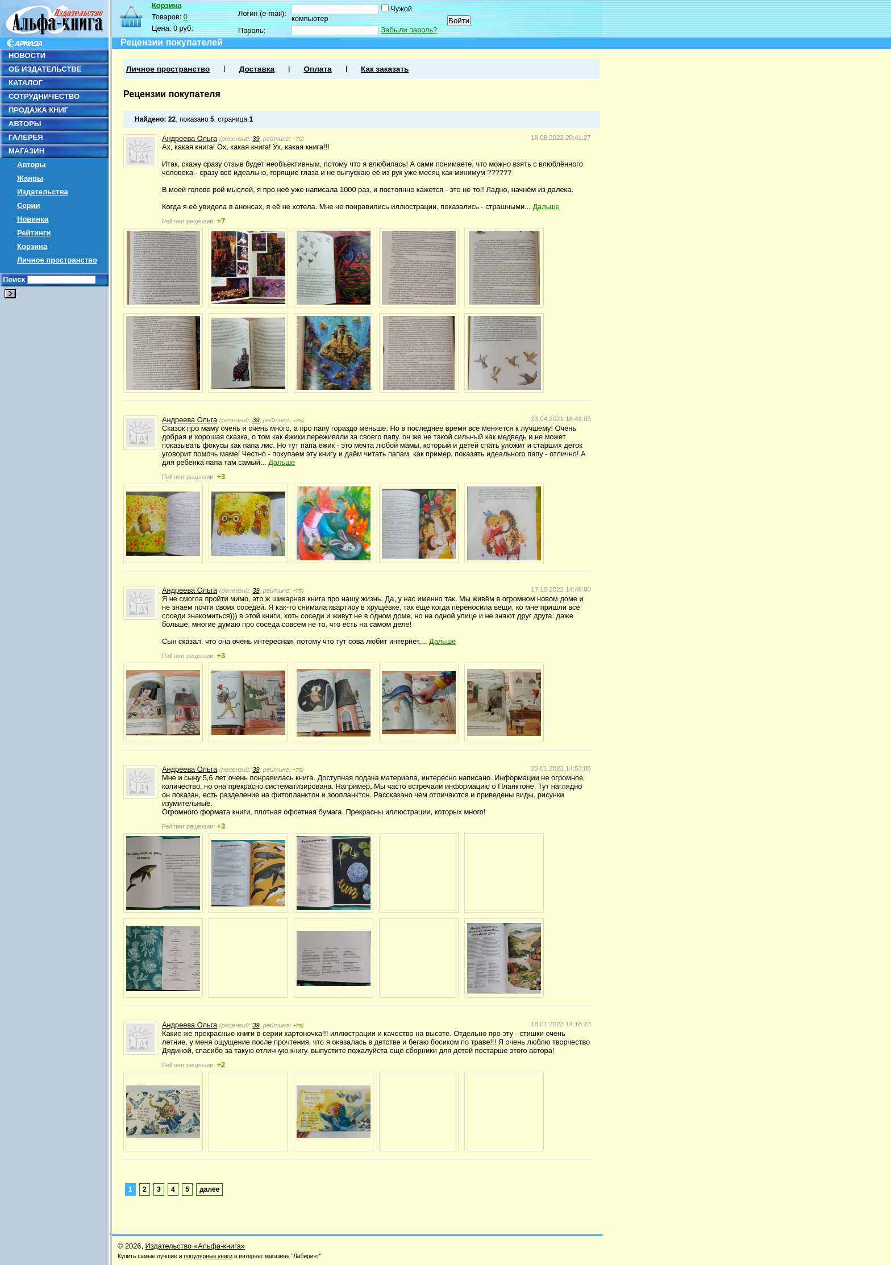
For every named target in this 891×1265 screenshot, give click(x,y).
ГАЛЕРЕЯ (26, 137)
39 (255, 138)
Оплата (317, 69)
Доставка (256, 69)
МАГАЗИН (26, 151)
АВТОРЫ (25, 123)
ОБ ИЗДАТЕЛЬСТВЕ (45, 69)
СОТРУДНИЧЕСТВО (44, 96)
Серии (28, 205)
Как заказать (385, 69)
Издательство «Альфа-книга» (195, 1246)
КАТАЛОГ (26, 82)
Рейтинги (34, 232)
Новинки (33, 219)
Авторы (31, 164)
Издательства (42, 192)
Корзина (32, 246)
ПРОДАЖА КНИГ (38, 110)
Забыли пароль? (409, 30)
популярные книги (208, 1256)
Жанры (30, 178)
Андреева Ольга (189, 138)
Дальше (545, 206)
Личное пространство (57, 260)
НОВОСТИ (27, 55)
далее (209, 1189)
